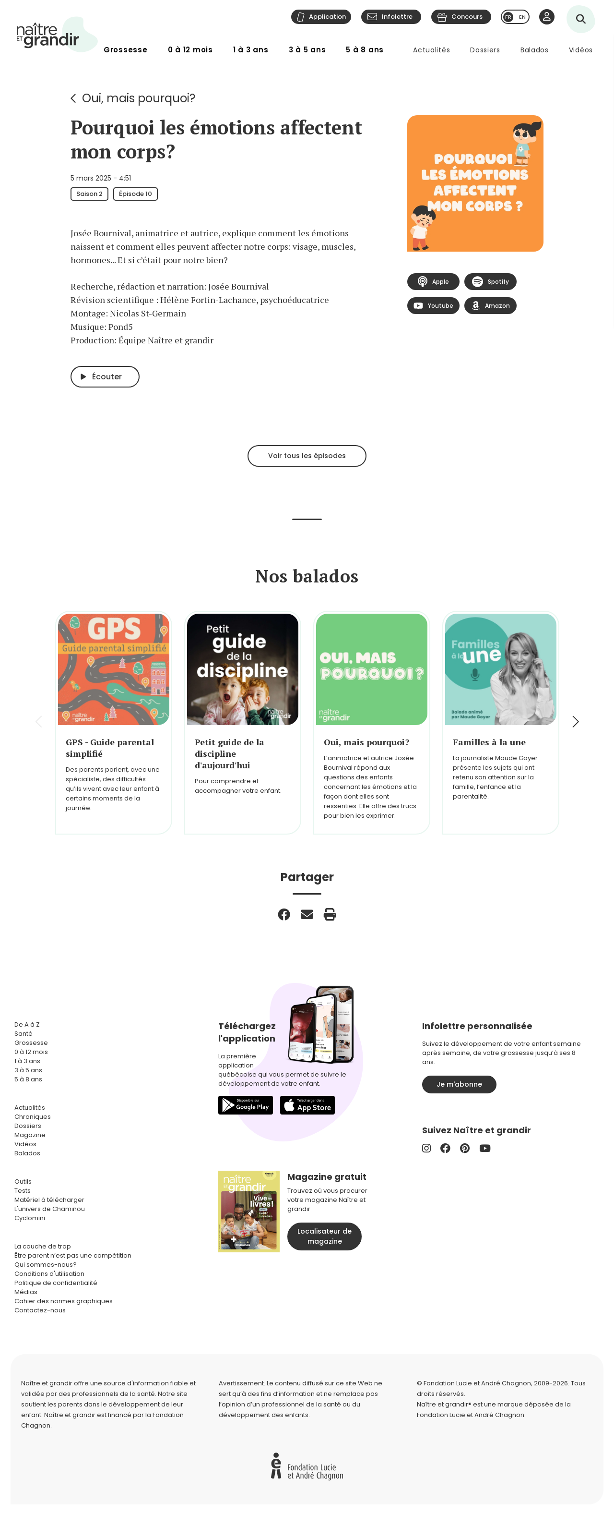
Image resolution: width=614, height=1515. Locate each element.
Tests (22, 1190)
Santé (23, 1033)
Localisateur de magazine (324, 1236)
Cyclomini (29, 1218)
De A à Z (27, 1024)
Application (327, 16)
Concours (467, 16)
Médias (25, 1292)
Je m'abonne (459, 1084)
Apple (433, 281)
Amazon (491, 306)
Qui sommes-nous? (45, 1264)
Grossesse (126, 50)
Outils (23, 1181)
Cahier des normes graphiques (63, 1301)
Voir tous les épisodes (307, 456)
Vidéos (581, 50)
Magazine (30, 1134)
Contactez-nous (40, 1310)
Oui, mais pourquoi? (138, 98)
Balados (534, 50)
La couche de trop (42, 1246)
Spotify (490, 282)
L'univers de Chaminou (49, 1208)
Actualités (431, 50)
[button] (574, 723)
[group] (113, 723)
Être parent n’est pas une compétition (72, 1255)
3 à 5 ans (307, 50)
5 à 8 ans (365, 50)
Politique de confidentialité (55, 1282)
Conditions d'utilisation (49, 1273)
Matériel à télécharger (49, 1199)
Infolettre (397, 16)
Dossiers (485, 50)
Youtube (433, 306)
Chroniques (32, 1116)
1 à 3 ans (251, 50)
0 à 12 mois (190, 50)
